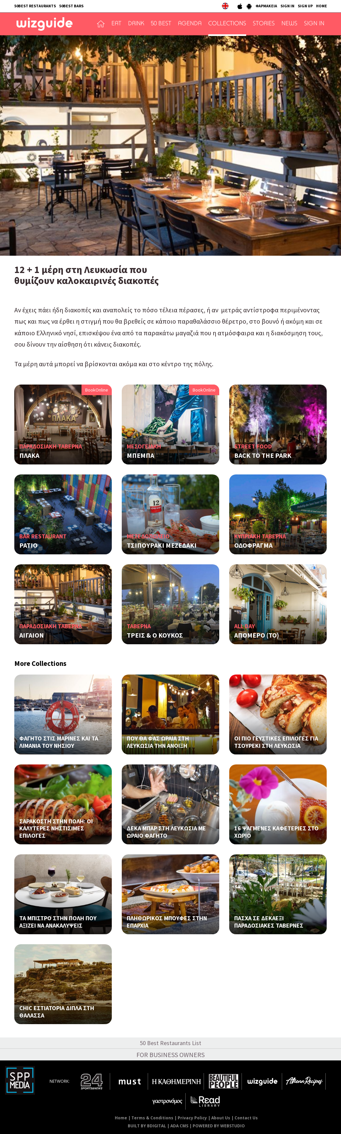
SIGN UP (305, 5)
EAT (116, 24)
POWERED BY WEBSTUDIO (219, 1126)
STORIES (264, 24)
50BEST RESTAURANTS (35, 5)
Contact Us (246, 1118)
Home (121, 1118)
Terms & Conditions (152, 1118)
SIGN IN (287, 5)
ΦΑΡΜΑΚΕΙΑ (266, 5)
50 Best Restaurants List (170, 1043)
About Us (220, 1118)
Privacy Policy (192, 1118)
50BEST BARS (71, 5)
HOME (321, 5)
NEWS (289, 24)
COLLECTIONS (227, 24)
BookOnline (96, 390)
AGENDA (190, 24)
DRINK (136, 24)
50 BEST (161, 24)
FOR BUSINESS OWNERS (170, 1054)
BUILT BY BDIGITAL (147, 1126)
